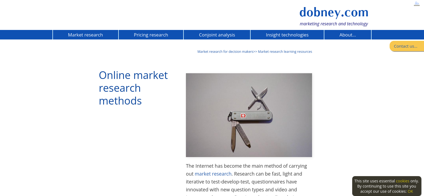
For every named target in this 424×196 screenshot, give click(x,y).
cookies (402, 180)
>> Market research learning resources (282, 51)
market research (213, 173)
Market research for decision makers (225, 51)
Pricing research (151, 35)
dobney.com (334, 12)
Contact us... (405, 46)
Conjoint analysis (217, 35)
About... (347, 35)
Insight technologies (287, 35)
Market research (85, 35)
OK (410, 191)
